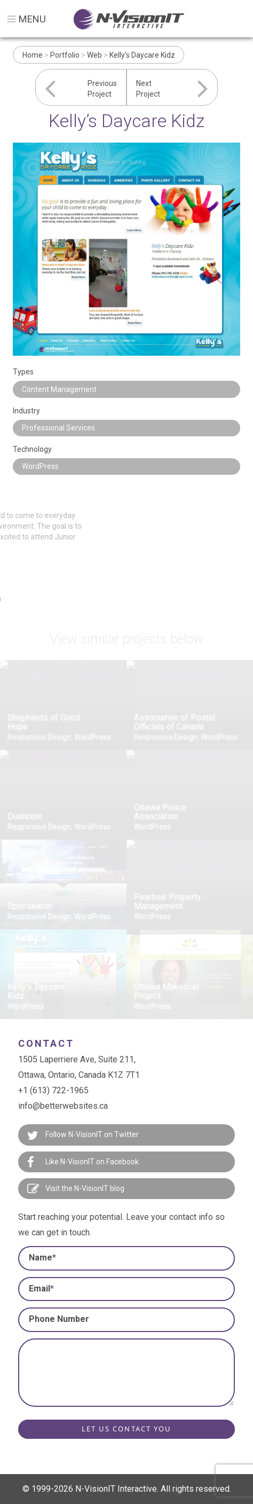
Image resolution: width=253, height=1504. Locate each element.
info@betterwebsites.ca (63, 1106)
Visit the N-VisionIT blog (75, 1189)
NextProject (148, 88)
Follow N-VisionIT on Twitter (83, 1135)
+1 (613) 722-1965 (53, 1090)
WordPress (40, 466)
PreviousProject (102, 88)
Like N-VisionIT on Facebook (83, 1162)
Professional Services (58, 428)
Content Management (59, 389)
